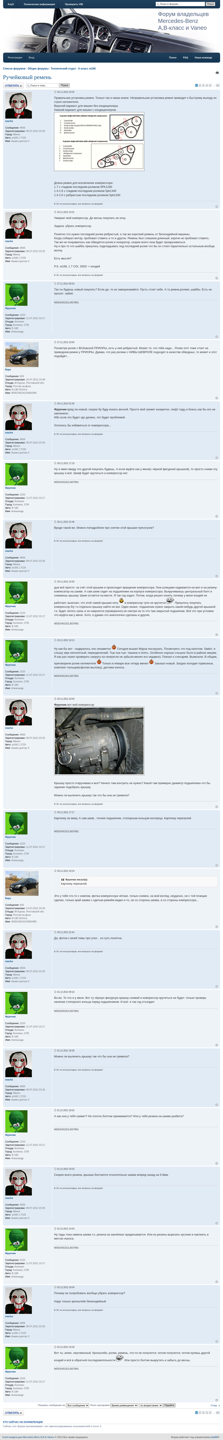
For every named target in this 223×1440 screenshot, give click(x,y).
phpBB (214, 1437)
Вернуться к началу (216, 206)
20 (218, 85)
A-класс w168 (86, 68)
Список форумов (14, 68)
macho (9, 121)
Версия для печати (217, 72)
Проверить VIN (74, 4)
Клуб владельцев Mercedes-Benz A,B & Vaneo (28, 1437)
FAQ (185, 57)
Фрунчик (10, 308)
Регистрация (15, 57)
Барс (8, 369)
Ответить (13, 85)
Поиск (172, 57)
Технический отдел (63, 68)
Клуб (11, 4)
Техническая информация (39, 4)
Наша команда (203, 57)
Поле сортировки (114, 1405)
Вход (31, 57)
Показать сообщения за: (63, 1405)
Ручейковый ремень (27, 77)
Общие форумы (38, 68)
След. (214, 1405)
